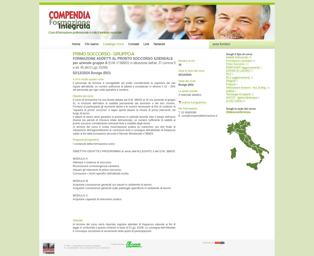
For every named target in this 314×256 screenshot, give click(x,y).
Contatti (133, 44)
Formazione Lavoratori (239, 60)
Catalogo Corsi (113, 44)
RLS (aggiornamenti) (238, 77)
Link (146, 44)
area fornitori (221, 44)
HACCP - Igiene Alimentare (242, 97)
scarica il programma (194, 102)
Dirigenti (231, 80)
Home (76, 44)
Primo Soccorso (235, 64)
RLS (228, 74)
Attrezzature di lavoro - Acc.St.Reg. (246, 87)
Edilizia (230, 91)
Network (159, 44)
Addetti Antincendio (237, 57)
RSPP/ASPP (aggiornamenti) (243, 67)
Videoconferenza (238, 112)
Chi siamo (92, 44)
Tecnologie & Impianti (238, 94)
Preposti (231, 84)
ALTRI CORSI (234, 101)
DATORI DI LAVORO (238, 70)
